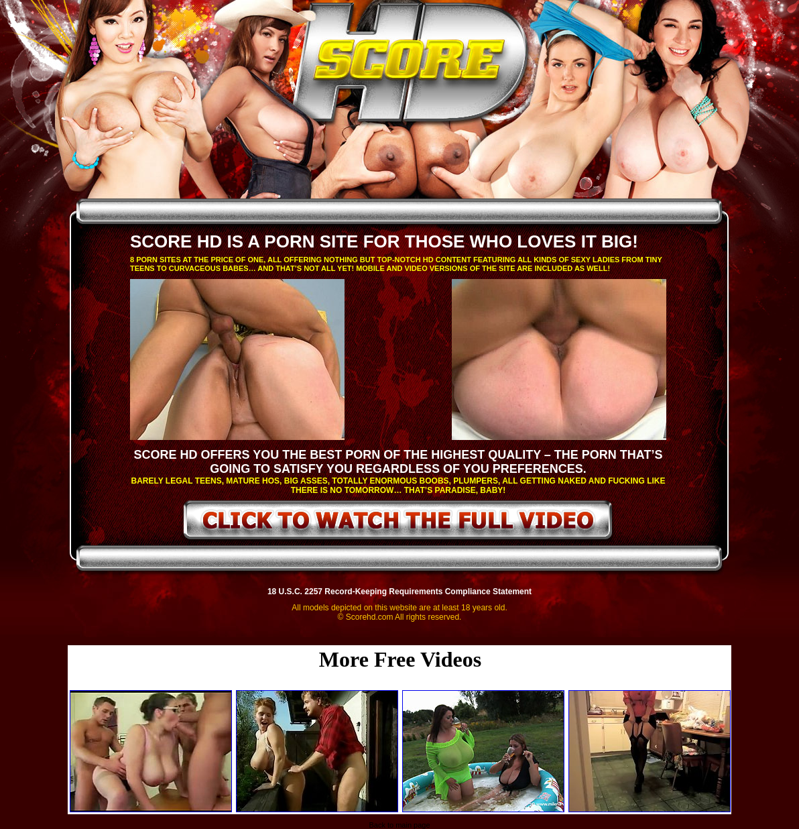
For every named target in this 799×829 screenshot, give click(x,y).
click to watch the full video (398, 522)
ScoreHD (411, 65)
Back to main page (399, 825)
